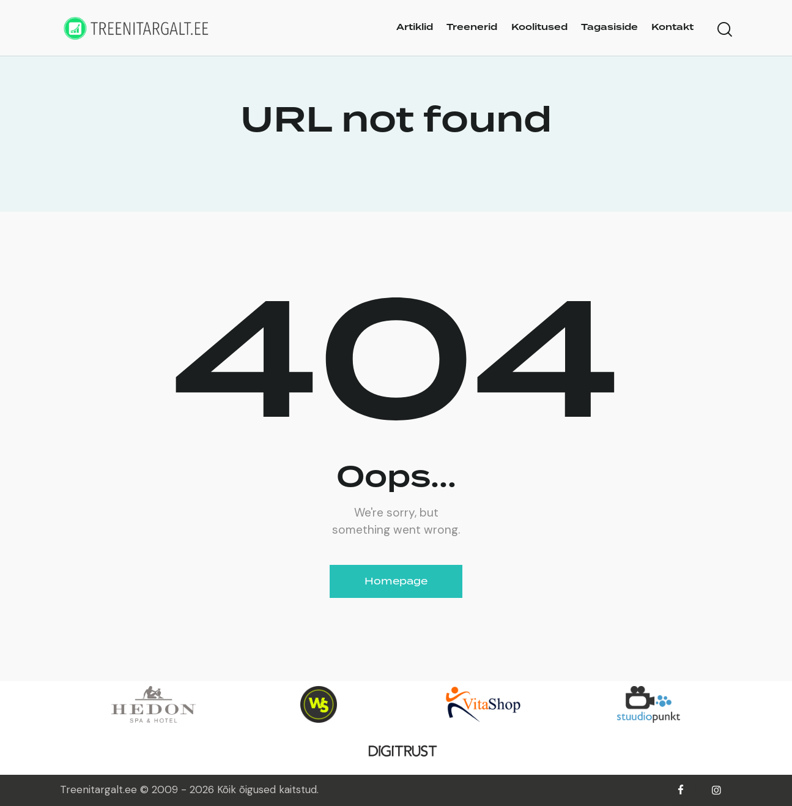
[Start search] (724, 30)
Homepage (396, 581)
